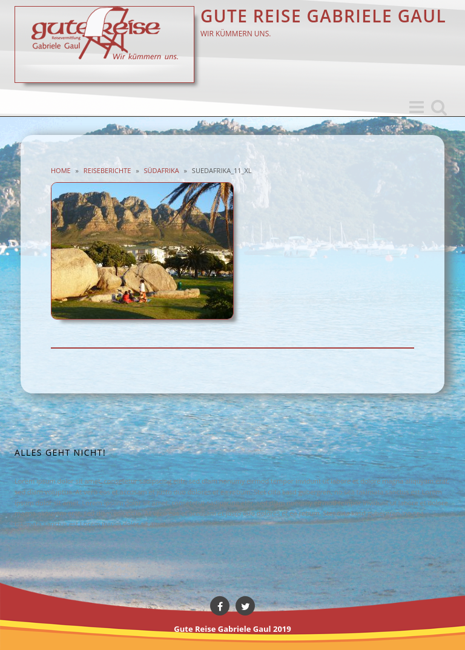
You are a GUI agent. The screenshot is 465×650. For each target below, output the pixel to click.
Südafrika (161, 170)
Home (61, 170)
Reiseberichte (107, 170)
